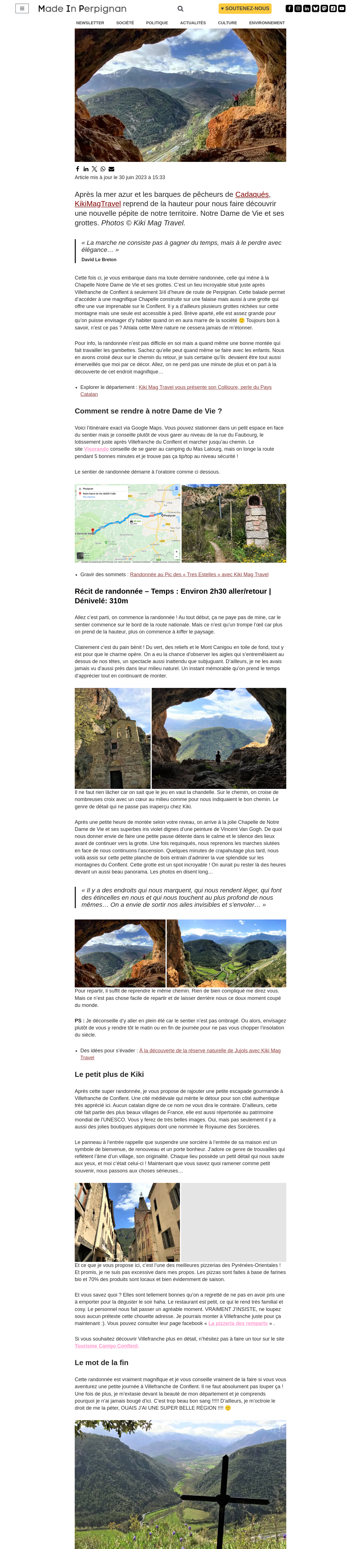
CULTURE (227, 23)
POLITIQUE (157, 23)
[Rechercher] (180, 8)
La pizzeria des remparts (238, 1323)
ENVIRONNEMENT (267, 23)
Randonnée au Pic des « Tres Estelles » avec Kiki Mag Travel (199, 574)
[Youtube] (341, 8)
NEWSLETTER (90, 23)
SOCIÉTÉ (125, 23)
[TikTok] (333, 8)
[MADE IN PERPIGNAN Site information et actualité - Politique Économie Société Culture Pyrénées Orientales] (82, 8)
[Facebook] (289, 8)
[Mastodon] (324, 8)
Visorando (96, 449)
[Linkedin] (307, 8)
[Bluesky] (315, 8)
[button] (127, 523)
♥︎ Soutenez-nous (245, 8)
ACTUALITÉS (193, 23)
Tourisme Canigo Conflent (106, 1346)
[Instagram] (298, 8)
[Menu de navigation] (22, 8)
